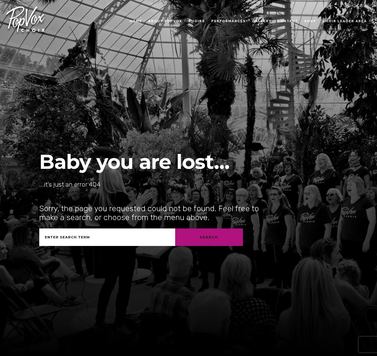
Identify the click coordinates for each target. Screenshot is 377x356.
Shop (310, 21)
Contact (288, 21)
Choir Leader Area (345, 21)
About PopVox (165, 21)
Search (209, 237)
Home (136, 21)
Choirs (196, 21)
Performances (228, 21)
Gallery (261, 21)
